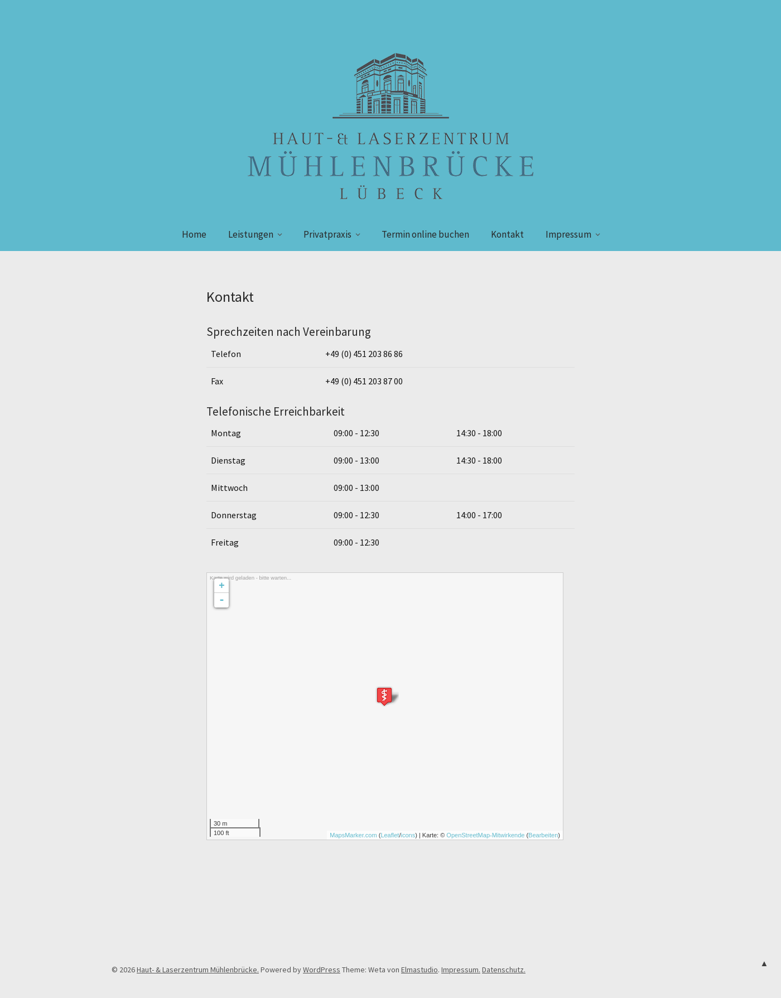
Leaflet (389, 835)
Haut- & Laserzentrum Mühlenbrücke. (198, 970)
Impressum (568, 234)
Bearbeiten (543, 835)
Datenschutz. (504, 970)
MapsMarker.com (353, 835)
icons (408, 835)
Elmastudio (419, 970)
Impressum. (460, 970)
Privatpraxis (327, 234)
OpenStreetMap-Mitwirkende (485, 835)
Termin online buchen (425, 234)
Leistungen (250, 234)
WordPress (321, 970)
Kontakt (507, 234)
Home (194, 234)
